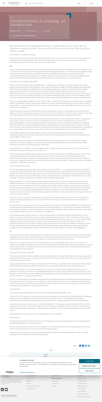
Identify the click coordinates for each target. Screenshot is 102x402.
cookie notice (45, 391)
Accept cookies (89, 387)
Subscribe (55, 381)
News (28, 383)
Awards (29, 381)
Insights (12, 17)
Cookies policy (82, 383)
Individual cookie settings (26, 399)
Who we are (30, 378)
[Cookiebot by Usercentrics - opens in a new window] (9, 399)
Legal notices (82, 378)
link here (81, 227)
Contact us (55, 383)
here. (34, 54)
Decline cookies (89, 397)
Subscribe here (75, 364)
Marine (45, 356)
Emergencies (58, 378)
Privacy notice (82, 381)
